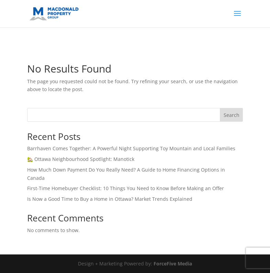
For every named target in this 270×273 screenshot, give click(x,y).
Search (231, 115)
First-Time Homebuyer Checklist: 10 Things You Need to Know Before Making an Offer (125, 188)
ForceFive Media (173, 263)
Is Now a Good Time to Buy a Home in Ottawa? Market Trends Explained (109, 199)
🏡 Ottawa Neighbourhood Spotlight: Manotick (80, 159)
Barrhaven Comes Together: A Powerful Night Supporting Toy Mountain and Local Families (131, 148)
